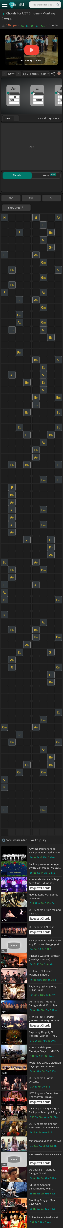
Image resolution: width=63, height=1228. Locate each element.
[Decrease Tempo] (4, 73)
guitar (8, 118)
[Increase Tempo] (18, 73)
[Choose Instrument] (16, 118)
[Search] (58, 4)
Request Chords (40, 888)
